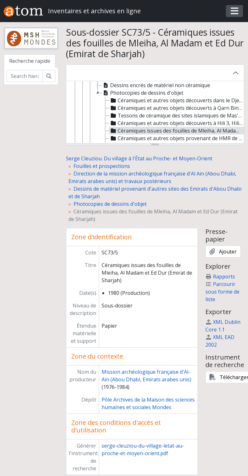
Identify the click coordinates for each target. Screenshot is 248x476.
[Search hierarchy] (25, 76)
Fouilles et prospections (102, 166)
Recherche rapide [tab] (29, 60)
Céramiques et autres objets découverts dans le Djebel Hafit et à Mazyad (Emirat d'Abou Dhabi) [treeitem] (176, 100)
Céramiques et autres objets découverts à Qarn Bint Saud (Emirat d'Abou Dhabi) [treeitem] (176, 108)
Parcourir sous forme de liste (222, 292)
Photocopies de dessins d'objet (110, 203)
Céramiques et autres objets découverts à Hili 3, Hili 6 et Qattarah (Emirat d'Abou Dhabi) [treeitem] (176, 123)
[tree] (155, 112)
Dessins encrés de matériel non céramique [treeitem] (156, 85)
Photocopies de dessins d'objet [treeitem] (142, 93)
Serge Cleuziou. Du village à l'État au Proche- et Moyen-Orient (139, 158)
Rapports (220, 276)
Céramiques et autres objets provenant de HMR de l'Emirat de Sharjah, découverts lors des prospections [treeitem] (176, 138)
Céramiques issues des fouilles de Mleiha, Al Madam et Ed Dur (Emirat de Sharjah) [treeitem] (176, 130)
